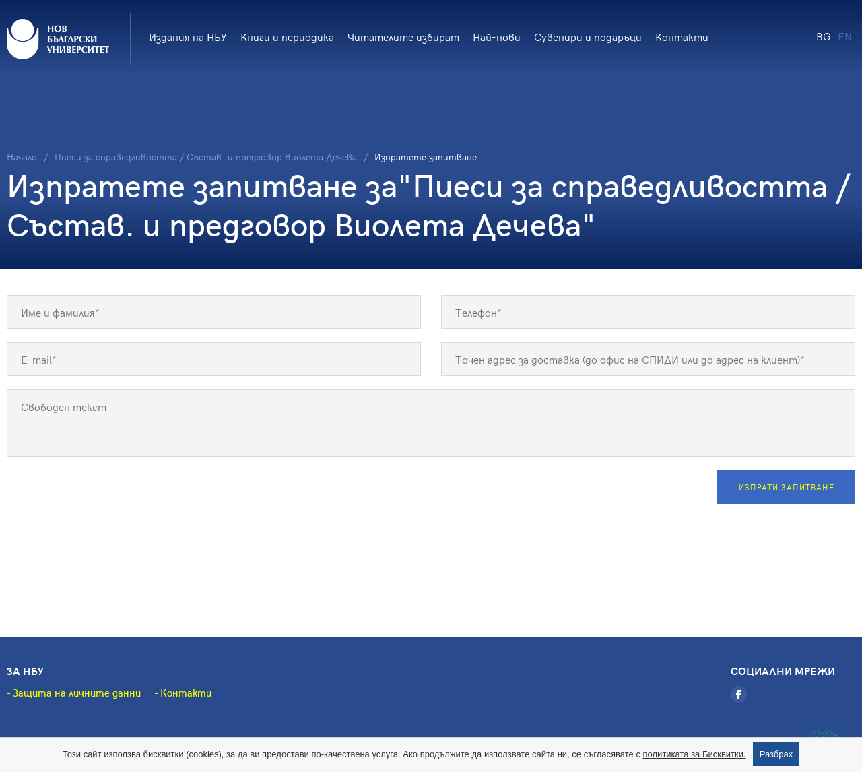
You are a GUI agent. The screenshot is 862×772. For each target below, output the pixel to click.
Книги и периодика (287, 36)
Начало (22, 156)
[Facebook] (739, 694)
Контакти (681, 36)
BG (823, 35)
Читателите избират (403, 36)
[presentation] (109, 496)
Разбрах (776, 754)
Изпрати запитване (786, 487)
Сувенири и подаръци (588, 36)
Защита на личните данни (77, 692)
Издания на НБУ (188, 36)
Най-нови (497, 36)
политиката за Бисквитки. (694, 754)
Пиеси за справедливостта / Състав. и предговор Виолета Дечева (206, 156)
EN (845, 35)
